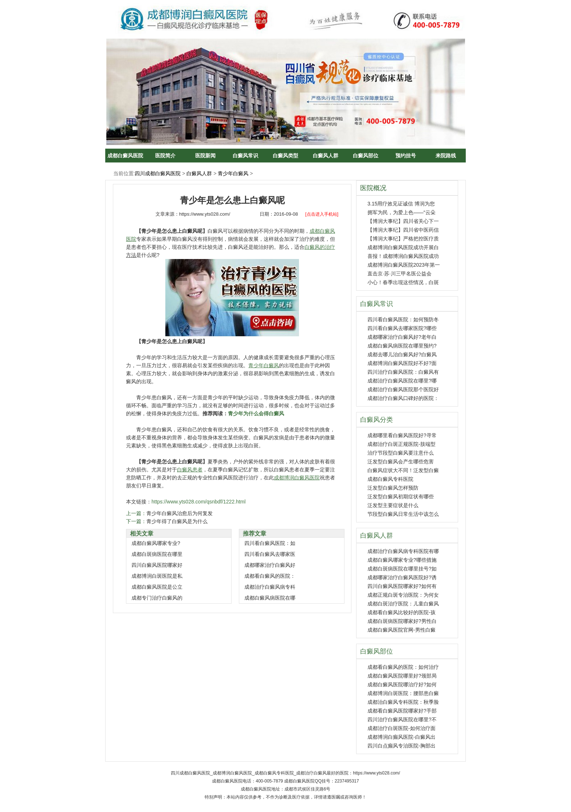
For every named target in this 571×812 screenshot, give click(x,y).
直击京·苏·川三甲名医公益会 (399, 273)
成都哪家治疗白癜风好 (269, 565)
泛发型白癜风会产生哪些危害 (400, 461)
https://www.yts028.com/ (204, 214)
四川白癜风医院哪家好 (156, 565)
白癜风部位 (365, 155)
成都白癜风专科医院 (390, 479)
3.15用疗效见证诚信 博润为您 (401, 204)
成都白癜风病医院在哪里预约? (402, 346)
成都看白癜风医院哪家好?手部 (402, 711)
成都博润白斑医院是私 (156, 576)
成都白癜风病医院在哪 (269, 598)
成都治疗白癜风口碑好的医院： (403, 398)
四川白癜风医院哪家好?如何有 (402, 586)
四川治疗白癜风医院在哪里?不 (402, 719)
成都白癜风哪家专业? (155, 543)
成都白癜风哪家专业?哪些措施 (402, 560)
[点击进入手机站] (321, 214)
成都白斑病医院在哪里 (156, 554)
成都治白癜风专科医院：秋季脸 (403, 702)
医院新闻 (205, 155)
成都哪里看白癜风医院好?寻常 (402, 435)
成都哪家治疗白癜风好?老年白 (402, 337)
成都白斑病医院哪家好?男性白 (402, 621)
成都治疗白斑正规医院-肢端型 (401, 444)
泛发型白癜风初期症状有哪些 (400, 496)
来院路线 (446, 155)
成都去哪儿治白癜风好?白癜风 (402, 354)
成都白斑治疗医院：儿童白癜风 (403, 604)
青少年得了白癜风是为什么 (177, 521)
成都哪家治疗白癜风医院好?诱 (402, 577)
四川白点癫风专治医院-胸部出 (401, 746)
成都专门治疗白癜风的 (156, 598)
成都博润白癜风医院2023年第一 (403, 265)
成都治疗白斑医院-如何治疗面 (401, 728)
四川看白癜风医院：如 (269, 543)
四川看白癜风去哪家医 (269, 554)
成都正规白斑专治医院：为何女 (403, 595)
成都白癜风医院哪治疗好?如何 (402, 684)
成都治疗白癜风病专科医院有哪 (403, 551)
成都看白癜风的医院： (269, 576)
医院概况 (373, 188)
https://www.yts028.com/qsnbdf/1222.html (198, 502)
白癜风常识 (245, 155)
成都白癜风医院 (125, 155)
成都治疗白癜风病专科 (269, 587)
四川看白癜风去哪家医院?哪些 (402, 328)
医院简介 (165, 155)
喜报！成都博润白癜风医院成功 (403, 256)
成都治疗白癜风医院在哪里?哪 (402, 381)
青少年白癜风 (233, 173)
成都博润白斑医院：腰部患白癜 (403, 693)
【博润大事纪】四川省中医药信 (403, 230)
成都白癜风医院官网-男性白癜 (401, 630)
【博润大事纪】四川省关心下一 (403, 221)
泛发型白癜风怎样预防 (392, 488)
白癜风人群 (325, 155)
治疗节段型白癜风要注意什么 (400, 453)
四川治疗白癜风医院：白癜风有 (403, 372)
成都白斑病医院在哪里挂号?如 (402, 569)
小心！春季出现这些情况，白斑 (403, 282)
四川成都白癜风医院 (158, 173)
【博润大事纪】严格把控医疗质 (403, 239)
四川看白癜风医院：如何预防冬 (403, 319)
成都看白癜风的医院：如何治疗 (403, 667)
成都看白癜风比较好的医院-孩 (401, 612)
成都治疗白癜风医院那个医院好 (403, 389)
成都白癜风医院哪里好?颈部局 (402, 676)
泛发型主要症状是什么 (392, 505)
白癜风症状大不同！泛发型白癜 (403, 470)
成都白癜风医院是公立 (156, 587)
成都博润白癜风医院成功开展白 (403, 247)
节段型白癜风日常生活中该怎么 (403, 514)
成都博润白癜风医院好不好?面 (402, 363)
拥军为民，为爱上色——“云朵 (401, 212)
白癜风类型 (285, 155)
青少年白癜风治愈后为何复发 (179, 513)
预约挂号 (405, 155)
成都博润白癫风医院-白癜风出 (401, 737)
